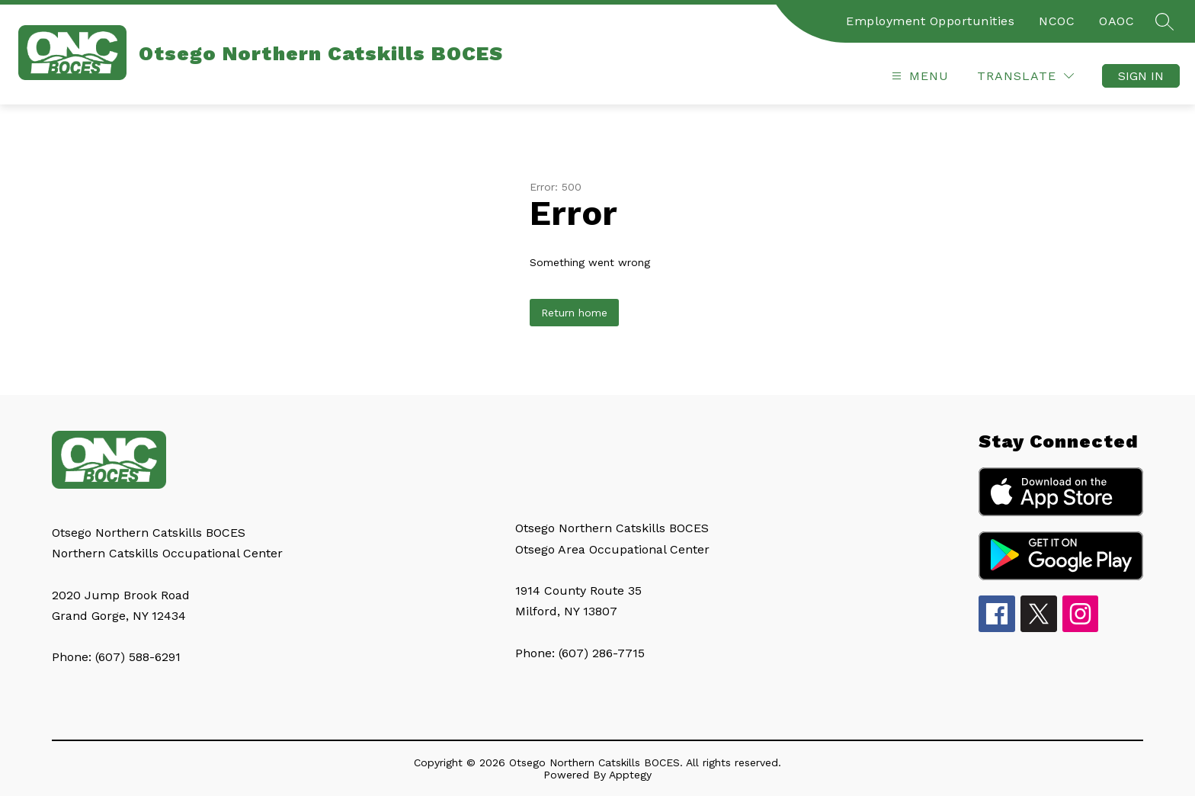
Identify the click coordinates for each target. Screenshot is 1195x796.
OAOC (1116, 21)
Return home (574, 313)
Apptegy (630, 775)
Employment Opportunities (930, 21)
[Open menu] (918, 75)
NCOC (1057, 21)
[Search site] (1164, 21)
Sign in (1141, 76)
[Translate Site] (1025, 75)
